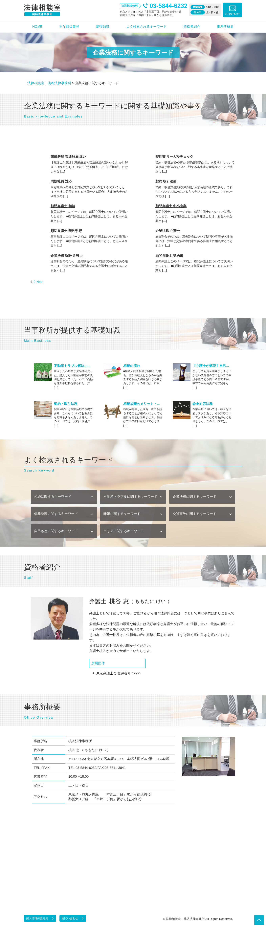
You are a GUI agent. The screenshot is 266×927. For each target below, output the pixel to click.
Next (39, 282)
